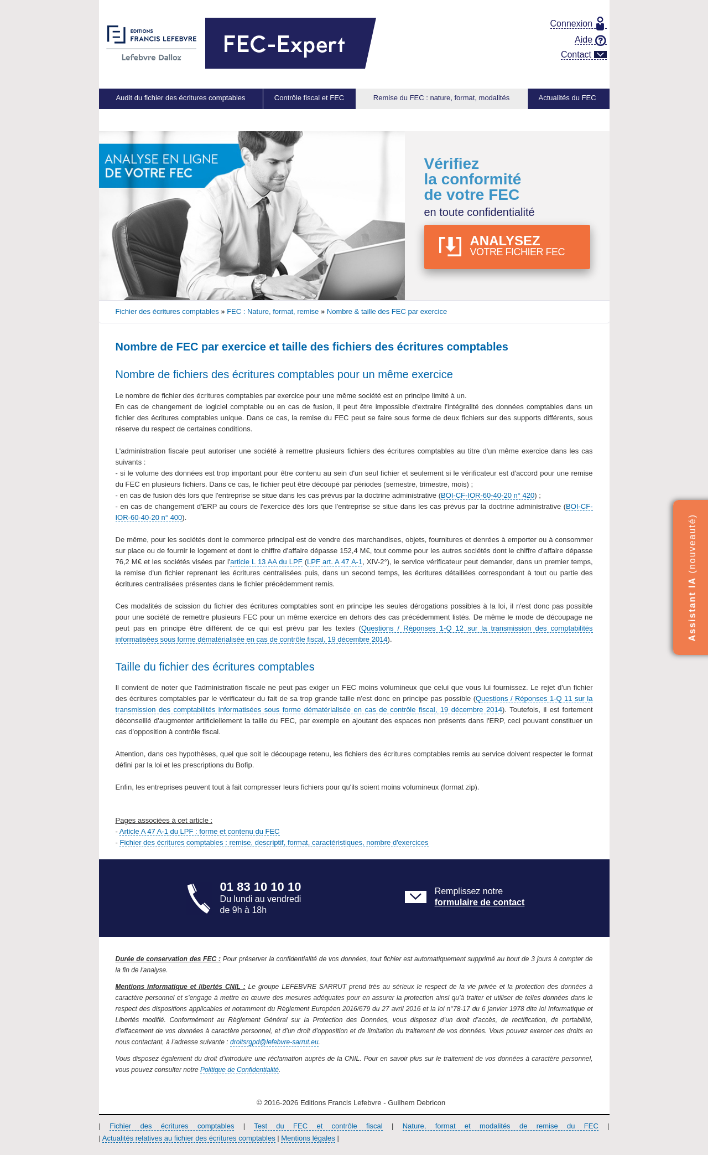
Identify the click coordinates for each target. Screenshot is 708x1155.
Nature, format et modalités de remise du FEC (500, 1126)
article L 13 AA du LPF (266, 562)
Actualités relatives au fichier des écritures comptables (188, 1138)
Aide (590, 40)
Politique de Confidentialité (239, 1070)
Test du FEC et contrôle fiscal (318, 1126)
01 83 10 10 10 (260, 887)
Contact (584, 54)
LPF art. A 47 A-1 (334, 562)
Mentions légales (308, 1138)
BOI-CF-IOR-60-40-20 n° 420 (487, 495)
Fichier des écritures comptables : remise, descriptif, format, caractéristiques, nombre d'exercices (273, 842)
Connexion (577, 24)
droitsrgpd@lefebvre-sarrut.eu (274, 1042)
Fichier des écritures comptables (172, 1126)
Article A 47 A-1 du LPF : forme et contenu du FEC (199, 831)
